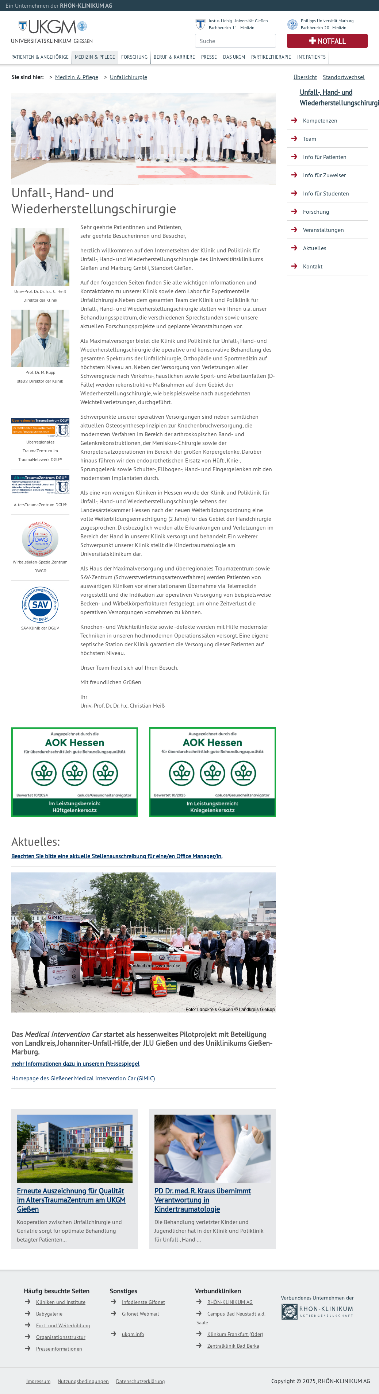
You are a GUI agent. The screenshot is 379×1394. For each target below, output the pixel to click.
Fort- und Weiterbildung (63, 1325)
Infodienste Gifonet (143, 1302)
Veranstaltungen (323, 229)
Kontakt (312, 266)
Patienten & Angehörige (40, 57)
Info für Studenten (326, 193)
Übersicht (305, 77)
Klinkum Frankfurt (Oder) (235, 1334)
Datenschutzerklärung (140, 1381)
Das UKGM (234, 57)
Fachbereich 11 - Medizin (231, 27)
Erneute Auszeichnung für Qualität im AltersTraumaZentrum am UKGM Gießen (71, 1199)
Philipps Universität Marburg (327, 20)
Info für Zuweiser (324, 175)
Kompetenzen (320, 120)
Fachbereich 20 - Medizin (324, 27)
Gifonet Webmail (140, 1313)
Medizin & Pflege (95, 57)
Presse (209, 57)
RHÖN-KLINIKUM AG (230, 1302)
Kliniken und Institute (60, 1302)
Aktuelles (314, 248)
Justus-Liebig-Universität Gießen (238, 20)
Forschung (134, 57)
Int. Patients (311, 57)
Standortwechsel (344, 77)
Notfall (332, 41)
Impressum (38, 1381)
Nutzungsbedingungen (83, 1381)
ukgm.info (133, 1334)
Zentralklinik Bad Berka (233, 1346)
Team (309, 138)
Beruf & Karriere (174, 57)
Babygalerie (49, 1313)
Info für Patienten (325, 156)
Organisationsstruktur (60, 1337)
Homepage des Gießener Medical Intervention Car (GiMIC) (83, 1078)
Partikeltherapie (271, 57)
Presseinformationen (59, 1348)
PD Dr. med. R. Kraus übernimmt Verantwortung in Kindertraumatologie (202, 1199)
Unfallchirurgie (128, 77)
